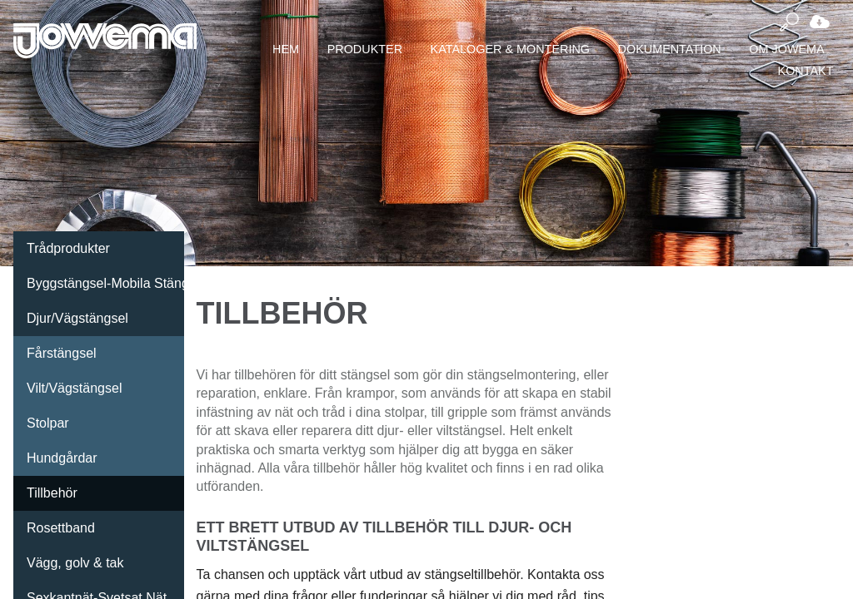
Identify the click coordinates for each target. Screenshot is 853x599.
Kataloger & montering (510, 49)
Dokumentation (669, 49)
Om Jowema (786, 49)
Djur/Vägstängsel (77, 318)
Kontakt (806, 70)
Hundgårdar (62, 458)
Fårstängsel (62, 353)
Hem (285, 49)
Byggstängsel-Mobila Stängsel (105, 283)
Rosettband (61, 528)
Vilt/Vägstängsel (74, 388)
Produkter (364, 49)
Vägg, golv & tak (75, 563)
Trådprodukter (68, 248)
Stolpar (48, 423)
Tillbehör (52, 493)
